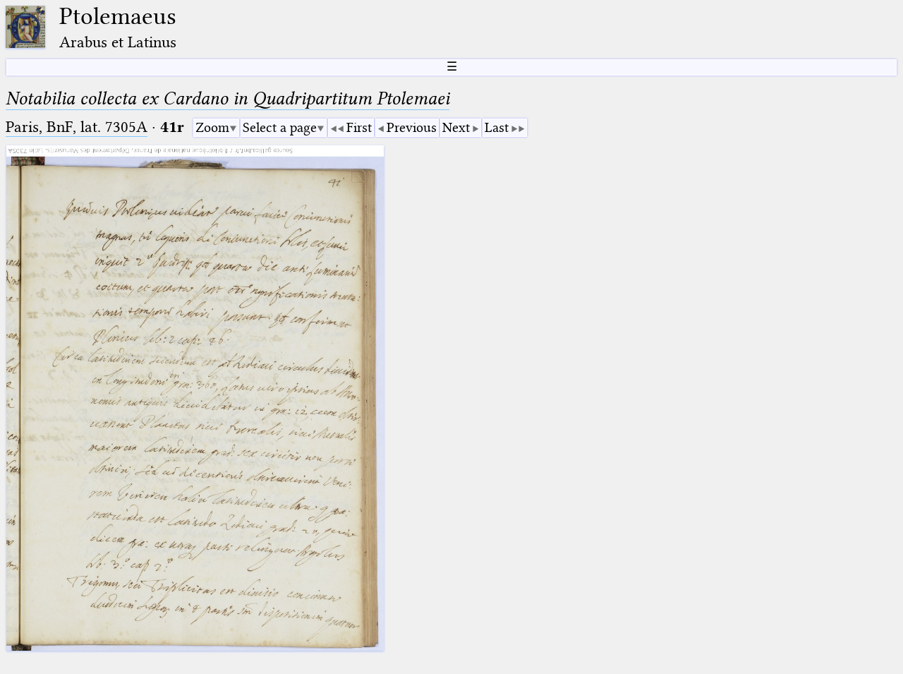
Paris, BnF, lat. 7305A (76, 126)
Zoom (212, 127)
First (359, 127)
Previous (412, 127)
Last (497, 127)
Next (456, 127)
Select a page (280, 127)
